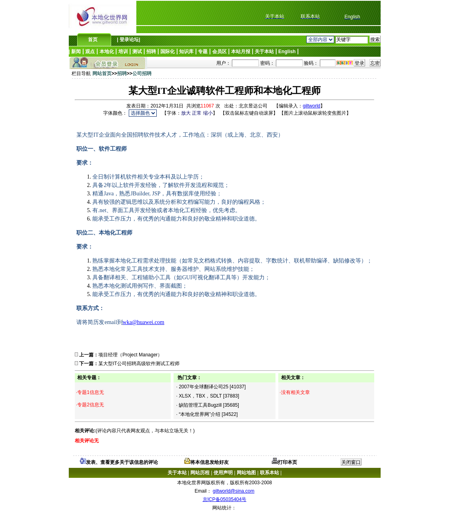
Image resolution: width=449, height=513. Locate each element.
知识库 (186, 51)
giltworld (311, 106)
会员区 (219, 51)
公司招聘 (142, 73)
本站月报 (240, 51)
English (286, 51)
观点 (90, 51)
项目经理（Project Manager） (130, 355)
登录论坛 (128, 39)
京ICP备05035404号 (224, 499)
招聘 (151, 51)
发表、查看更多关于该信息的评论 (119, 462)
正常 (197, 113)
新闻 (76, 51)
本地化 (107, 51)
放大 (186, 113)
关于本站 (264, 51)
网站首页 (102, 73)
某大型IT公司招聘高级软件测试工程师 (139, 363)
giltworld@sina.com (233, 491)
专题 (203, 51)
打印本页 (284, 462)
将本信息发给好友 (206, 462)
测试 (137, 51)
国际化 (167, 51)
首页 (93, 39)
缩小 (208, 113)
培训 (123, 51)
